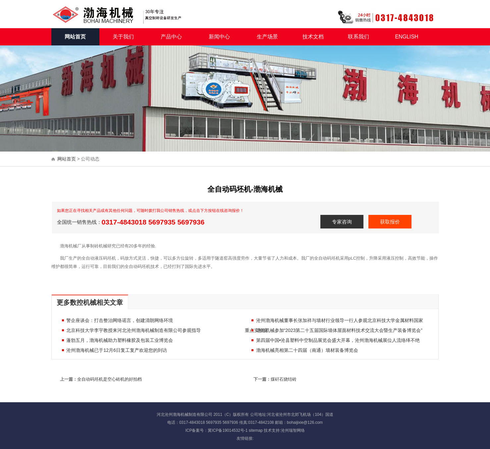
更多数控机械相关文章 (90, 302)
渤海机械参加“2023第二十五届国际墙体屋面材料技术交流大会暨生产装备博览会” (336, 330)
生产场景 (267, 36)
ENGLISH (406, 36)
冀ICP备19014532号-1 (227, 430)
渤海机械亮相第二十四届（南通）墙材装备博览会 (304, 350)
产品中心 (171, 36)
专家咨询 (342, 221)
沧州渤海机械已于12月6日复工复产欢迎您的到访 (114, 350)
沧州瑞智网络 (293, 430)
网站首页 (75, 36)
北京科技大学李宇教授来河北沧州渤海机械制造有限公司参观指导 (131, 330)
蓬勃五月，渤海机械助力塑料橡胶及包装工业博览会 (117, 340)
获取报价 (390, 221)
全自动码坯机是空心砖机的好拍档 (109, 379)
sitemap (256, 430)
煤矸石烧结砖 (284, 379)
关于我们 (123, 36)
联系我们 (358, 36)
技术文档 (313, 36)
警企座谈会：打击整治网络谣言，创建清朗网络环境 (117, 320)
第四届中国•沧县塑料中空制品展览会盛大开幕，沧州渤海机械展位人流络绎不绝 (335, 340)
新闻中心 (219, 36)
